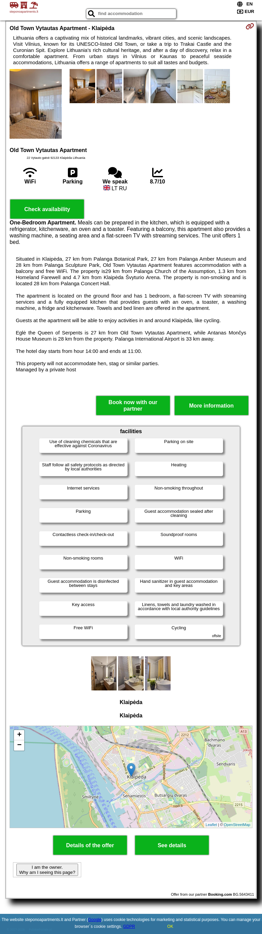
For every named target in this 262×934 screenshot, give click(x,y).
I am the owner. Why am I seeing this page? (47, 870)
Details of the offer (90, 845)
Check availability (47, 209)
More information (211, 406)
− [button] (19, 745)
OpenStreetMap (237, 825)
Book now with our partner (132, 405)
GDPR (129, 926)
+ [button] (19, 735)
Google (94, 919)
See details (172, 845)
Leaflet (211, 825)
